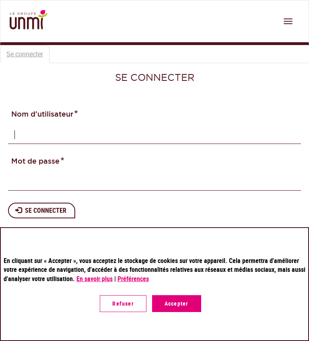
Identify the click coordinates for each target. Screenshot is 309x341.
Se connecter (27, 56)
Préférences (133, 278)
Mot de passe (35, 161)
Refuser (123, 303)
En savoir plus (94, 278)
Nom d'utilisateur (42, 114)
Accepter (177, 303)
